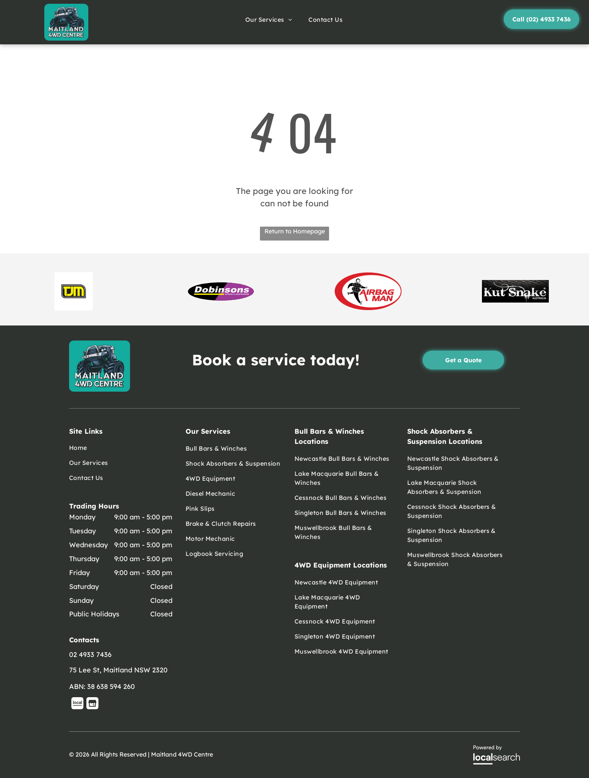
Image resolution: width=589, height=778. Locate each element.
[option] (73, 291)
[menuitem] (269, 19)
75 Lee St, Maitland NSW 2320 (118, 670)
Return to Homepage (294, 231)
